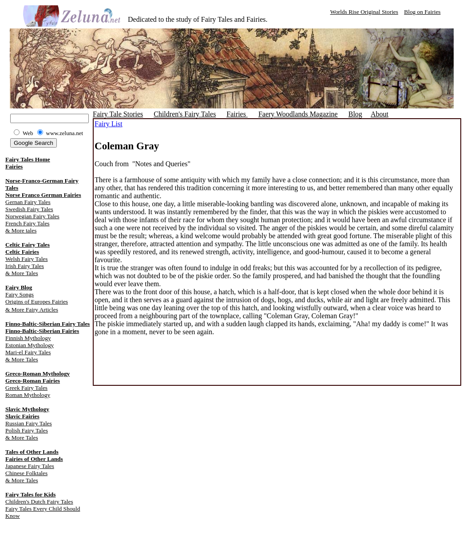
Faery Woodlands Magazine (298, 114)
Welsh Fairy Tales (26, 259)
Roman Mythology (27, 395)
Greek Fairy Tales (26, 387)
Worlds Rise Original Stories (364, 11)
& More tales (20, 230)
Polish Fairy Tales (26, 430)
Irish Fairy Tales (24, 266)
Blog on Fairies (422, 11)
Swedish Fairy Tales (29, 209)
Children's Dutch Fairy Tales (39, 501)
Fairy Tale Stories (118, 114)
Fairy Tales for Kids (30, 494)
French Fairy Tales (27, 223)
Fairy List (109, 124)
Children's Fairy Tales (185, 114)
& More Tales (21, 273)
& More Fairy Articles (31, 309)
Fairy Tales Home (27, 159)
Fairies (14, 166)
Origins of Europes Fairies (36, 301)
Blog (355, 114)
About (379, 114)
